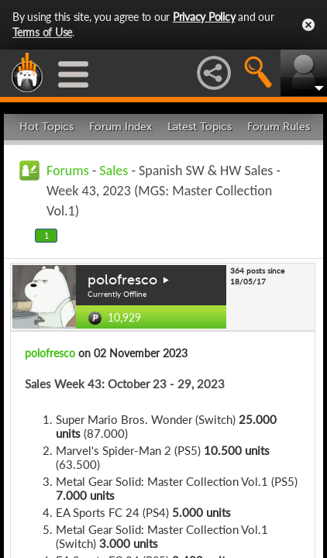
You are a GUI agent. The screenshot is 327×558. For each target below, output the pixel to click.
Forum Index (120, 126)
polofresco (122, 280)
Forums (67, 170)
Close (308, 25)
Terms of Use (42, 32)
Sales (113, 170)
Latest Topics (199, 126)
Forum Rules (278, 126)
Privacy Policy (204, 16)
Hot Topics (46, 126)
